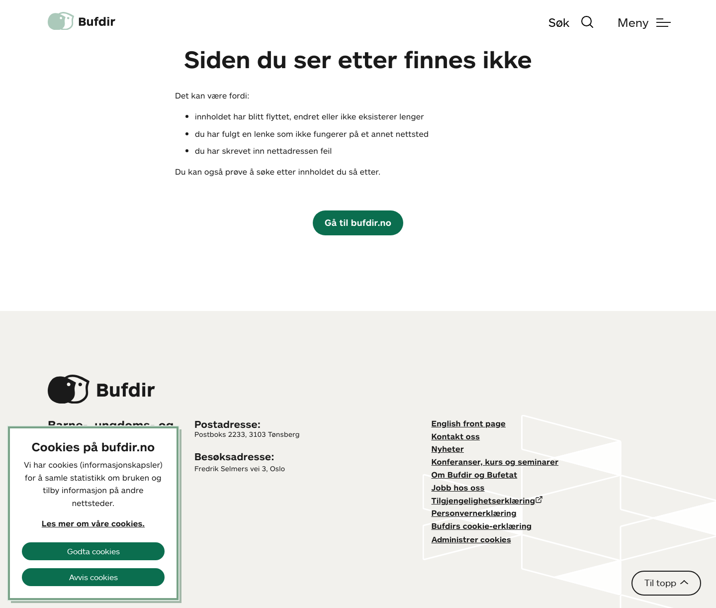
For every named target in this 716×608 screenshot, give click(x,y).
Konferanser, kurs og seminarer (495, 462)
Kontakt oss (456, 436)
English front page (469, 423)
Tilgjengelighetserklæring (484, 501)
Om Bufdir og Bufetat (475, 475)
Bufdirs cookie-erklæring (482, 526)
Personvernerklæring (474, 513)
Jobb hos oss (458, 488)
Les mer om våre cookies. (93, 523)
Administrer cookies (471, 539)
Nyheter (448, 449)
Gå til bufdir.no (358, 222)
